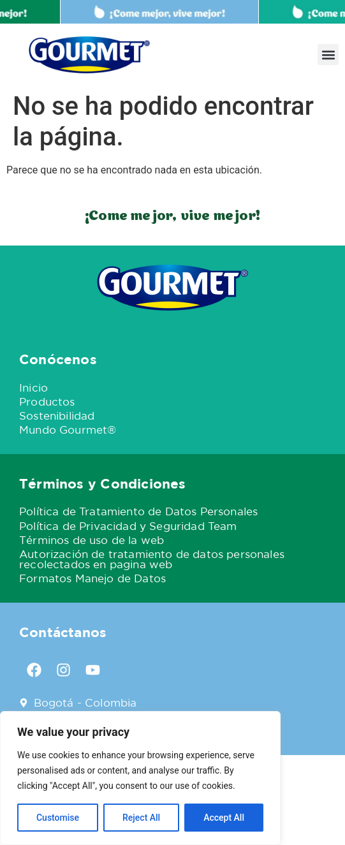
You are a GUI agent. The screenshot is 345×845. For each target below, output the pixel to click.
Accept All (223, 817)
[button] (328, 54)
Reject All (141, 817)
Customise (57, 817)
